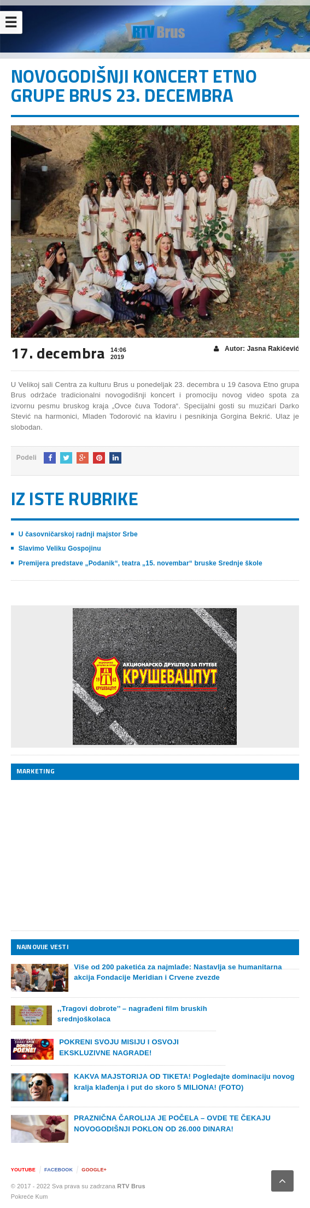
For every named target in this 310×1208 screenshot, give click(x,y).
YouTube (23, 1169)
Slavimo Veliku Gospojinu (60, 548)
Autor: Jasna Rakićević (256, 349)
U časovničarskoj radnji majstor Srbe (78, 534)
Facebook (58, 1169)
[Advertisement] (93, 855)
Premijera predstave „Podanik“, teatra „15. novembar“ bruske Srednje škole (140, 563)
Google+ (94, 1169)
